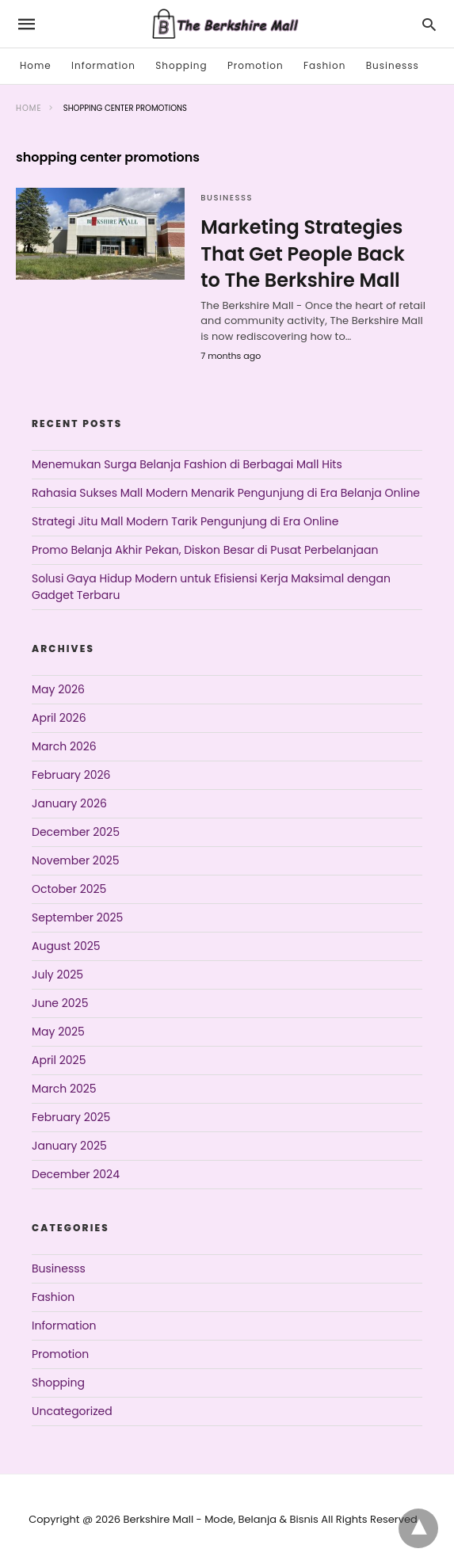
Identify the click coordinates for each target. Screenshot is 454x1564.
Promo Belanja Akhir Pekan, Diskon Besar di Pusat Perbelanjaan (205, 550)
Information (103, 65)
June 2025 (60, 1003)
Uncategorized (72, 1411)
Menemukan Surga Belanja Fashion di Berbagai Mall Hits (187, 464)
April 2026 (59, 718)
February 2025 (71, 1117)
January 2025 (69, 1146)
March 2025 (64, 1089)
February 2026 (71, 775)
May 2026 (58, 689)
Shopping (181, 65)
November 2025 (76, 860)
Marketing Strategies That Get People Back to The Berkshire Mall (302, 253)
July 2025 (57, 974)
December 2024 (76, 1174)
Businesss (392, 65)
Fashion (324, 65)
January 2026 (69, 803)
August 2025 (66, 946)
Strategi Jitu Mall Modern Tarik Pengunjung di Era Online (185, 521)
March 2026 (64, 746)
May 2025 (58, 1031)
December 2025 (76, 832)
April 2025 (59, 1060)
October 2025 (69, 889)
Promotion (255, 65)
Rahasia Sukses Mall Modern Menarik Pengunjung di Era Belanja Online (226, 493)
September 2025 (77, 917)
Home (36, 65)
